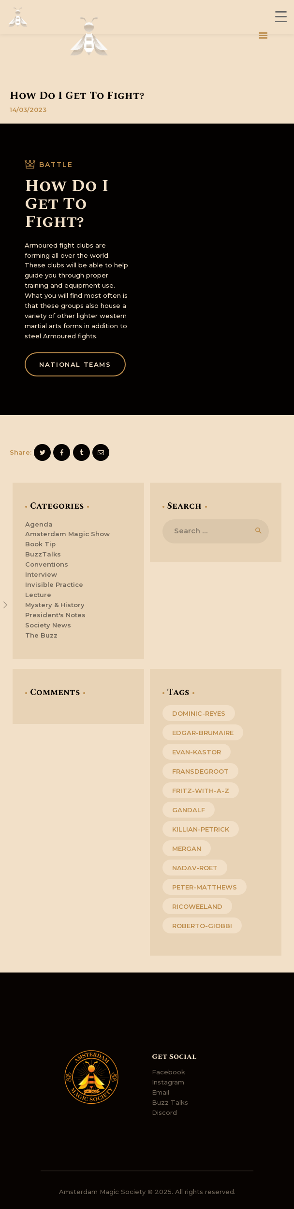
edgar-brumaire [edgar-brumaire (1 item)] (203, 733)
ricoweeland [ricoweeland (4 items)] (197, 906)
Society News (48, 625)
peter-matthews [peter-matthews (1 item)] (204, 887)
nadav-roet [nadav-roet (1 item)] (195, 868)
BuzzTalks (43, 554)
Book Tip (40, 544)
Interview (41, 574)
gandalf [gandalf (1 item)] (188, 810)
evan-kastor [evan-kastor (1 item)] (196, 752)
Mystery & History (55, 605)
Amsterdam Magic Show (67, 534)
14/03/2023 (28, 109)
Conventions (46, 564)
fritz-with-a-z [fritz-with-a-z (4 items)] (200, 790)
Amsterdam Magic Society (102, 1191)
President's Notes (55, 615)
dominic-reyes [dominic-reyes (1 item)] (198, 713)
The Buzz (41, 635)
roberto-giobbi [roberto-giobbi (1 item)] (202, 926)
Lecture (38, 594)
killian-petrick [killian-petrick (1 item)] (200, 829)
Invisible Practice (54, 584)
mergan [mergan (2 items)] (186, 848)
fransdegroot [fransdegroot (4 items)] (200, 771)
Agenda (39, 524)
